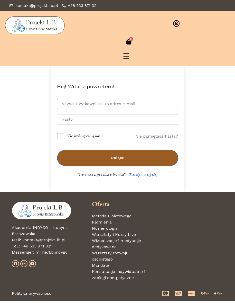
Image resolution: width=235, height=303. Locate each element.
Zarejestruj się (143, 176)
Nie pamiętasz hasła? (156, 138)
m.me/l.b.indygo (51, 254)
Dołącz (117, 159)
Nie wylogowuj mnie (85, 138)
